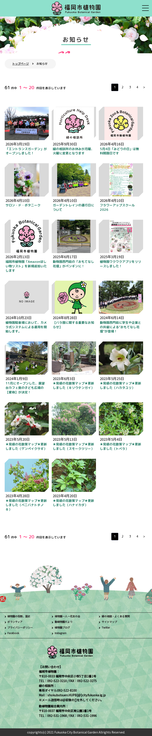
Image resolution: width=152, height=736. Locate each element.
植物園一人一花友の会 (69, 616)
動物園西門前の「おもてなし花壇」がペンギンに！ (73, 263)
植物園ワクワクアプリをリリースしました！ (120, 263)
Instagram (62, 633)
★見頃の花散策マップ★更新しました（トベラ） (120, 446)
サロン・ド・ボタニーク (23, 205)
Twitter (107, 628)
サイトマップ (111, 622)
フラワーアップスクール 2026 (117, 207)
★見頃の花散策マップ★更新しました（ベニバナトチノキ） (26, 505)
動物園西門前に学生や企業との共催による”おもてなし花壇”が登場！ (120, 327)
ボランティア (16, 622)
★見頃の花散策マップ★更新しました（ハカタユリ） (120, 385)
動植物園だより (65, 622)
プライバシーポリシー (22, 628)
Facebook (14, 633)
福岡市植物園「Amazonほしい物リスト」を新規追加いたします (26, 266)
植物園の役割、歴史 (20, 616)
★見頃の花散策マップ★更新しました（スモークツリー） (73, 446)
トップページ (20, 64)
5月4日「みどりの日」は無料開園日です (119, 151)
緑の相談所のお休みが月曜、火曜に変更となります (73, 151)
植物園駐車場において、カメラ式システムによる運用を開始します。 (26, 327)
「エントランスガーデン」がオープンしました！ (26, 151)
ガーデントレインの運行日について (73, 207)
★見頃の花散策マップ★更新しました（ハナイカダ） (73, 502)
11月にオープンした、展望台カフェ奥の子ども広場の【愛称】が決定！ (25, 387)
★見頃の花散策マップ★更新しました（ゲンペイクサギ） (26, 446)
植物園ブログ (64, 628)
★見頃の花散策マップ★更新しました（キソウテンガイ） (73, 385)
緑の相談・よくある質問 (118, 616)
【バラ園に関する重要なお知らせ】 (73, 324)
